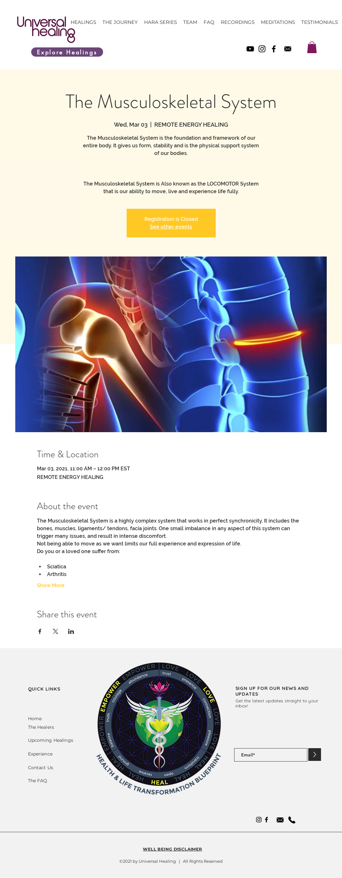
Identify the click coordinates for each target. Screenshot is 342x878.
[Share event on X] (55, 631)
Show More (51, 585)
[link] (312, 47)
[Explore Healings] (67, 52)
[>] (314, 754)
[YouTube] (250, 48)
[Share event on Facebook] (40, 631)
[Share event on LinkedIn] (71, 631)
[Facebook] (273, 48)
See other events (171, 227)
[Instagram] (262, 48)
